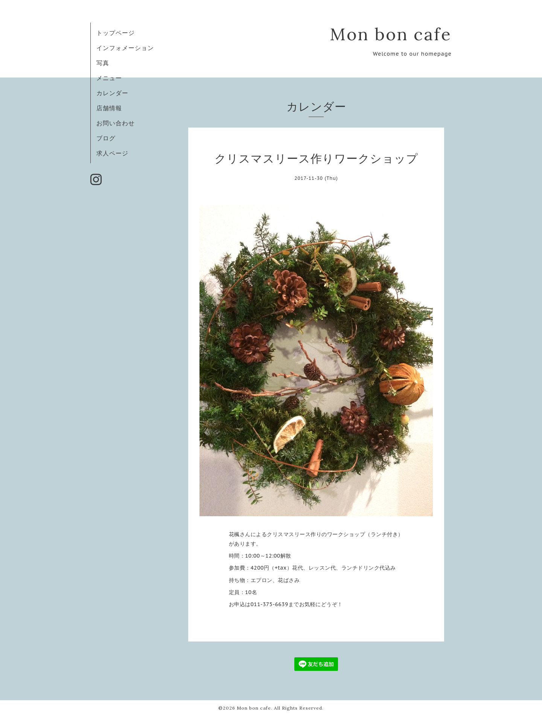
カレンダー (112, 93)
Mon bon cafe (391, 34)
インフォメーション (125, 48)
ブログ (106, 138)
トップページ (115, 32)
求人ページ (112, 153)
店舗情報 (109, 108)
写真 (102, 63)
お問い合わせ (115, 123)
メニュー (109, 78)
